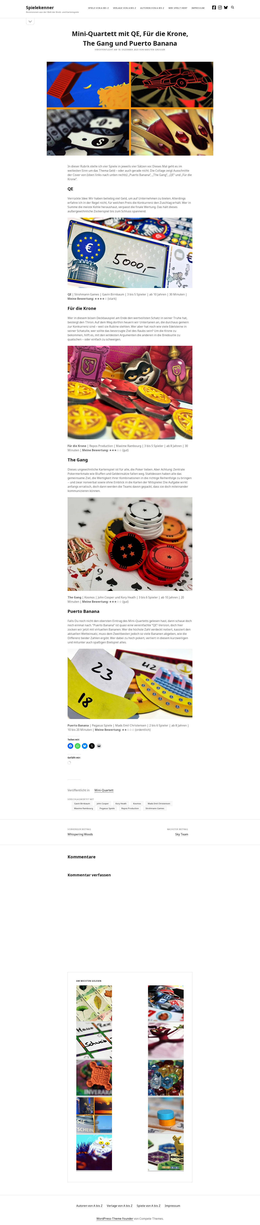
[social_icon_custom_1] (226, 7)
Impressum (198, 8)
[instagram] (220, 7)
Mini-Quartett (104, 790)
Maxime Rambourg (83, 808)
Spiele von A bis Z (98, 8)
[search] (232, 7)
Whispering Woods (80, 834)
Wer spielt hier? (178, 8)
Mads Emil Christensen (159, 803)
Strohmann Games (155, 808)
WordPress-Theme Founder (114, 1219)
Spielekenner (40, 7)
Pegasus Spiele (107, 808)
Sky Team (181, 834)
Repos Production (130, 808)
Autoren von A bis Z (152, 8)
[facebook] (214, 7)
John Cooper (103, 803)
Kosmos (137, 803)
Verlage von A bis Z (124, 8)
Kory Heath (121, 803)
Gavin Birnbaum (82, 803)
